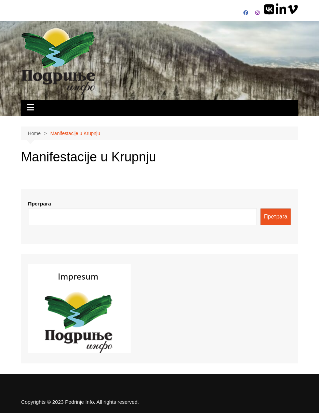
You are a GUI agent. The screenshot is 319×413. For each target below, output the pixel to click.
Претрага (39, 203)
